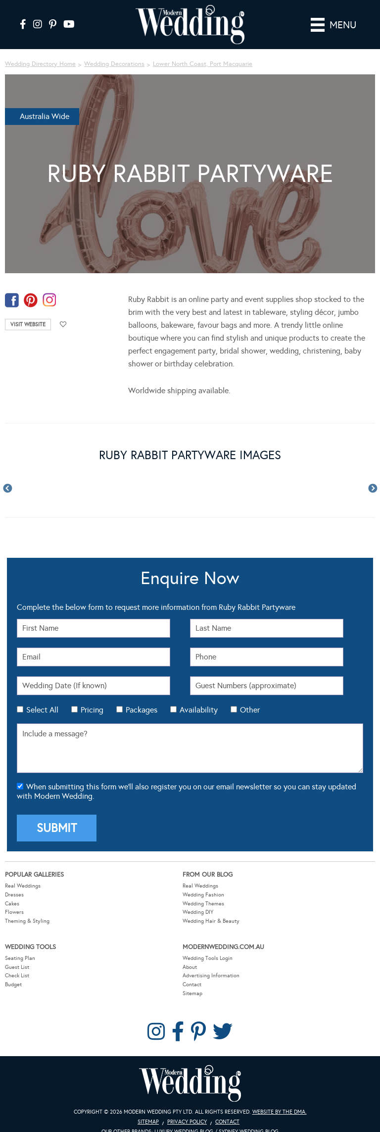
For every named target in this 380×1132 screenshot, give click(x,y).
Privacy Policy (187, 1122)
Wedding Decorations (114, 64)
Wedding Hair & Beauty (211, 921)
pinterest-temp (31, 300)
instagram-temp (49, 300)
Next (373, 489)
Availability (199, 710)
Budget (13, 984)
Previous (7, 489)
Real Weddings (23, 886)
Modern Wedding (190, 1083)
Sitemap (192, 993)
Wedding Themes (203, 903)
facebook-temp (12, 300)
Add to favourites (63, 324)
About (190, 967)
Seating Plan (20, 958)
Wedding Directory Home (40, 64)
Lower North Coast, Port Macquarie (202, 64)
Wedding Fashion (203, 895)
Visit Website (28, 324)
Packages (141, 710)
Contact (192, 984)
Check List (17, 975)
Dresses (14, 895)
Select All (42, 710)
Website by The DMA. (279, 1112)
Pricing (92, 710)
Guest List (17, 967)
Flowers (14, 912)
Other (250, 710)
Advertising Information (211, 975)
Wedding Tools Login (208, 958)
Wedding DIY (198, 912)
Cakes (12, 903)
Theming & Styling (27, 921)
